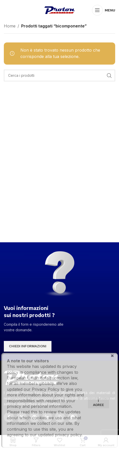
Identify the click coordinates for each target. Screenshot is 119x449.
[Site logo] (59, 9)
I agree (98, 403)
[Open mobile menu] (103, 10)
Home (10, 25)
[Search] (59, 75)
